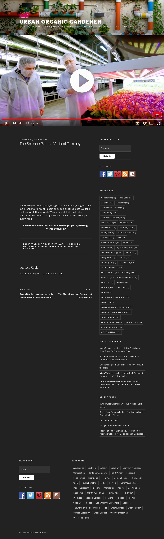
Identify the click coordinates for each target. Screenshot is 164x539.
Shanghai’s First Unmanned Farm (114, 425)
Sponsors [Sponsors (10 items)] (107, 302)
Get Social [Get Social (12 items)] (107, 237)
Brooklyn (115, 468)
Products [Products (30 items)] (107, 277)
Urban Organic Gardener (61, 22)
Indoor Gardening (81, 488)
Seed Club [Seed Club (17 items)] (122, 287)
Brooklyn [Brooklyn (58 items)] (123, 203)
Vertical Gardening (81, 513)
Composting (79, 473)
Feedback (130, 473)
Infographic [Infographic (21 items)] (108, 257)
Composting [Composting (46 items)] (109, 212)
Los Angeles (134, 488)
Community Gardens (132, 468)
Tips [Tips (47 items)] (105, 312)
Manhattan (78, 493)
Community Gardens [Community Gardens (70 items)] (112, 207)
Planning (129, 493)
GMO (75, 483)
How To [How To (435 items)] (107, 247)
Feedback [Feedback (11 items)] (126, 222)
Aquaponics (78, 468)
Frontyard (106, 478)
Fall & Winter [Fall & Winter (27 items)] (109, 222)
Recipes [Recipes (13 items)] (122, 282)
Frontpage (29, 244)
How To (42, 244)
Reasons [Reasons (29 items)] (107, 282)
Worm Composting (119, 513)
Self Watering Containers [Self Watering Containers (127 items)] (115, 297)
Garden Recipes (121, 478)
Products (77, 498)
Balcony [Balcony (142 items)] (107, 203)
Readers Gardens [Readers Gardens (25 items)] (127, 277)
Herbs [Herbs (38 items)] (127, 242)
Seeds (89, 503)
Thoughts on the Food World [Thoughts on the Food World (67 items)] (116, 307)
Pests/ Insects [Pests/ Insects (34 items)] (110, 272)
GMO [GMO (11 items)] (121, 237)
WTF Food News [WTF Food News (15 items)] (110, 332)
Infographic (108, 488)
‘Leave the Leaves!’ (109, 420)
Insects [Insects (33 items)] (123, 257)
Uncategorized (117, 508)
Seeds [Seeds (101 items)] (106, 292)
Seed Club (78, 503)
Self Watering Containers (107, 503)
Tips (105, 508)
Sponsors (127, 503)
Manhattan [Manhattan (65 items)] (127, 262)
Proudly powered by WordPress (33, 532)
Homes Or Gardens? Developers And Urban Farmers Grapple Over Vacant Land (120, 384)
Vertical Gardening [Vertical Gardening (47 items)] (111, 322)
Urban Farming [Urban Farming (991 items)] (110, 317)
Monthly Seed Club (95, 493)
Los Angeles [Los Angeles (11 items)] (108, 262)
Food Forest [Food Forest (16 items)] (108, 227)
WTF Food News (81, 518)
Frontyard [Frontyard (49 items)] (107, 232)
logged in (37, 273)
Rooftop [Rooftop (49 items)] (107, 287)
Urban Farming (58, 246)
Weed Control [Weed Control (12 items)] (133, 322)
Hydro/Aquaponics (59, 244)
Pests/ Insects (115, 493)
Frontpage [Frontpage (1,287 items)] (127, 227)
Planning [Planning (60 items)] (128, 272)
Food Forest (79, 478)
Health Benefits (89, 483)
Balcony (103, 468)
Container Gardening (97, 473)
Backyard (92, 468)
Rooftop (131, 498)
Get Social (137, 478)
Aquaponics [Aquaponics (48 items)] (108, 198)
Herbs (102, 483)
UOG (45, 140)
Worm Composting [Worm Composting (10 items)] (111, 327)
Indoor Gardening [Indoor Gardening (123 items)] (111, 252)
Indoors (42, 246)
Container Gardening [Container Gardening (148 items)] (113, 217)
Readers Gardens (93, 498)
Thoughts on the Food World (86, 508)
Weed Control (100, 513)
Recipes (120, 498)
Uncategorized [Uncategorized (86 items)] (121, 312)
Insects (120, 488)
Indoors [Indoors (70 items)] (130, 252)
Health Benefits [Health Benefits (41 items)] (110, 242)
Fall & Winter (117, 473)
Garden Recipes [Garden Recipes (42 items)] (126, 232)
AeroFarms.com (56, 229)
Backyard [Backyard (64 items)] (125, 198)
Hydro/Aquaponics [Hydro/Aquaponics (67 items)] (127, 247)
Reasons (109, 498)
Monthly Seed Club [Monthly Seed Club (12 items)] (111, 267)
